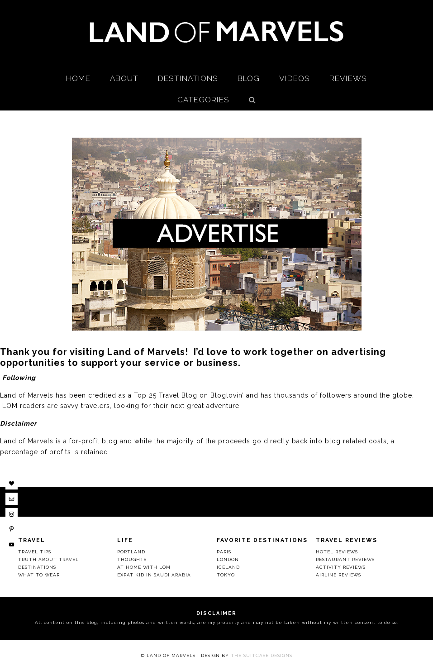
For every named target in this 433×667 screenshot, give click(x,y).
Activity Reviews (341, 567)
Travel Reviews (346, 540)
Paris (224, 551)
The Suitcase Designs (261, 655)
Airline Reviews (338, 574)
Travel (31, 540)
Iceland (228, 567)
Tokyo (226, 574)
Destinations (37, 567)
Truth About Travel (48, 559)
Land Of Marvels (217, 32)
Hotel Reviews (337, 551)
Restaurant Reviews (345, 559)
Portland (131, 551)
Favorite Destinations (262, 540)
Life (125, 540)
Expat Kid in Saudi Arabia (154, 574)
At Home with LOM (144, 567)
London (228, 559)
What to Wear (39, 574)
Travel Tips (34, 551)
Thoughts (132, 559)
